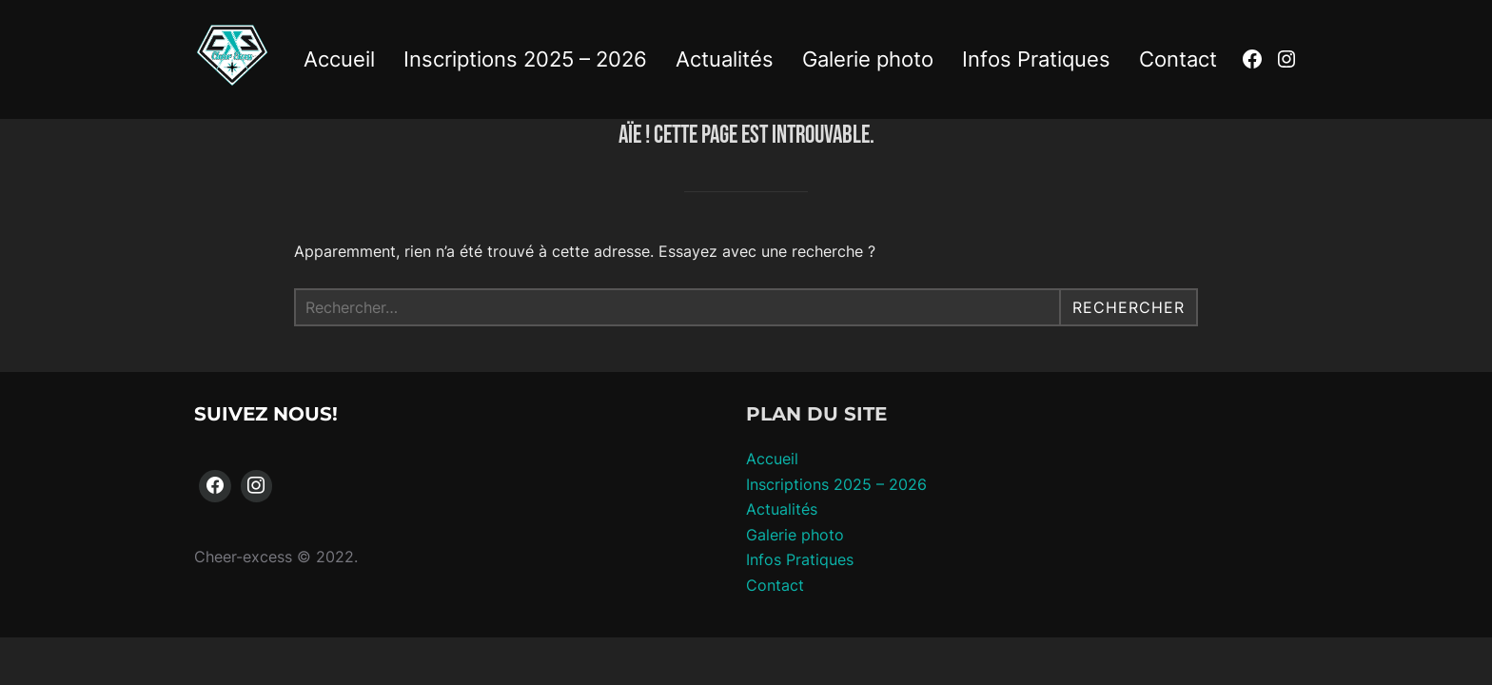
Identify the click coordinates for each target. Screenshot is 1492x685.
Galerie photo (867, 59)
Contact (1178, 59)
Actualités (725, 59)
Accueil (339, 59)
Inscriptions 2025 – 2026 (525, 59)
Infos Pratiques (1036, 59)
